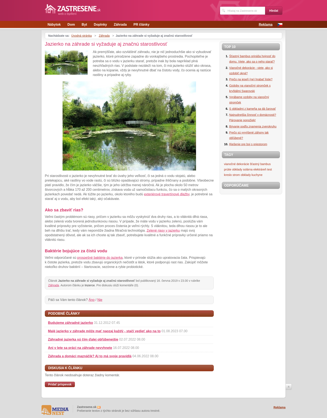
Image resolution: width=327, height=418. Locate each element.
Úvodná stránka (81, 35)
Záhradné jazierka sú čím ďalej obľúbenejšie (83, 339)
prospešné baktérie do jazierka (100, 257)
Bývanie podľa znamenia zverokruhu (253, 126)
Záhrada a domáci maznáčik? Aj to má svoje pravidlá (89, 356)
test (269, 169)
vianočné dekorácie (236, 164)
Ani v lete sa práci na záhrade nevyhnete (80, 348)
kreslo (228, 175)
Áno (91, 300)
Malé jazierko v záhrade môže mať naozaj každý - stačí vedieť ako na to (104, 331)
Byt (84, 24)
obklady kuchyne (251, 175)
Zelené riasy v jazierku (163, 230)
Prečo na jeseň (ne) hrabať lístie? (251, 79)
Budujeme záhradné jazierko (70, 323)
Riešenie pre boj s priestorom (248, 144)
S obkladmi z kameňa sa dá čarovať (252, 108)
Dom (71, 24)
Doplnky (100, 24)
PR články (141, 24)
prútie (227, 169)
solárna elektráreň (254, 169)
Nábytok (54, 24)
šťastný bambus (260, 164)
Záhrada (120, 24)
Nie (99, 300)
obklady (237, 169)
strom (236, 175)
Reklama (266, 24)
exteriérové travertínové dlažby (167, 194)
